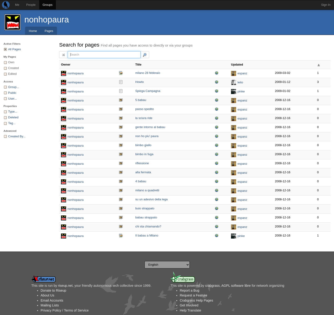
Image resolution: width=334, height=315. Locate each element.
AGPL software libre (236, 285)
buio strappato (144, 208)
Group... (13, 87)
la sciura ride (143, 118)
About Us (47, 295)
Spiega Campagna (147, 91)
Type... (12, 111)
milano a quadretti (147, 190)
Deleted (13, 117)
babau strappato (146, 217)
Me (17, 4)
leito (240, 82)
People (30, 4)
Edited (12, 74)
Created (13, 68)
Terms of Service (76, 310)
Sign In (326, 4)
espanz (242, 73)
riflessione (142, 163)
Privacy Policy (51, 310)
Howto (139, 82)
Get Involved (189, 305)
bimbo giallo (143, 145)
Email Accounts (52, 300)
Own (11, 62)
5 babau (140, 100)
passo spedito (144, 109)
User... (12, 98)
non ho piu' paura (146, 136)
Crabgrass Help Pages (196, 300)
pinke (241, 91)
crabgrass (212, 285)
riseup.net (65, 285)
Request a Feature (193, 295)
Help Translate (190, 310)
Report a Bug (189, 290)
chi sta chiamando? (148, 226)
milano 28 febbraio (147, 73)
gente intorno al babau (150, 127)
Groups (48, 4)
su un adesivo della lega (151, 199)
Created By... (17, 136)
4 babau (140, 181)
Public (12, 92)
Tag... (12, 123)
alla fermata (143, 172)
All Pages (14, 49)
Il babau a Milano (146, 235)
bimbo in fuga (144, 154)
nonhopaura (46, 19)
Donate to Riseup (53, 290)
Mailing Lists (50, 305)
